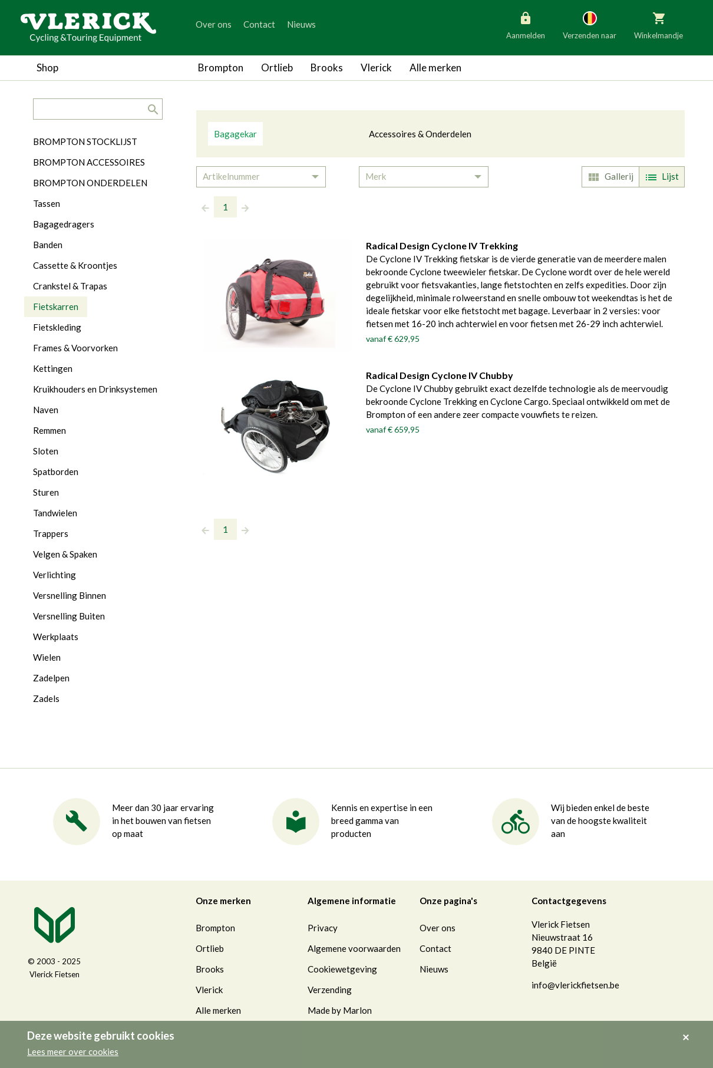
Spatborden (55, 471)
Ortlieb (277, 67)
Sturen (46, 492)
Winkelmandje (658, 24)
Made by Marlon (340, 1010)
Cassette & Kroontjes (75, 265)
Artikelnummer (231, 176)
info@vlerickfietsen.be (575, 985)
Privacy (323, 927)
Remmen (49, 430)
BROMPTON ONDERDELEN (90, 182)
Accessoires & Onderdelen (420, 133)
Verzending (330, 989)
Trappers (50, 533)
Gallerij (609, 177)
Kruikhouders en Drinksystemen (95, 389)
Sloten (45, 451)
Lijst (660, 177)
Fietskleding (57, 327)
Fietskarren (55, 306)
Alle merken (435, 67)
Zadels (46, 698)
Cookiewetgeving (342, 969)
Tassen (46, 203)
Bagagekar (235, 133)
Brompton (220, 67)
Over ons (214, 24)
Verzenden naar (589, 24)
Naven (45, 409)
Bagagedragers (63, 224)
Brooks (327, 67)
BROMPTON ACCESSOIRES (89, 162)
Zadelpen (51, 678)
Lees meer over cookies (72, 1051)
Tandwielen (55, 512)
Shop (47, 67)
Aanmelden (525, 24)
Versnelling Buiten (69, 616)
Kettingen (52, 368)
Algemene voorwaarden (354, 948)
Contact (259, 24)
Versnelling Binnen (69, 595)
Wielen (47, 657)
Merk (375, 176)
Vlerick (376, 67)
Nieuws (301, 24)
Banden (47, 244)
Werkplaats (55, 636)
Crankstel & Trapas (70, 286)
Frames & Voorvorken (75, 347)
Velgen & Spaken (65, 554)
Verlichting (54, 574)
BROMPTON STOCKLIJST (85, 141)
